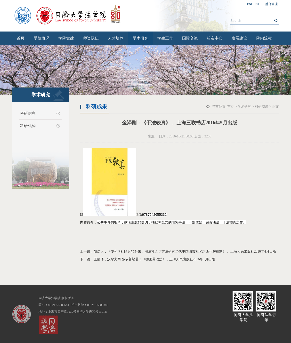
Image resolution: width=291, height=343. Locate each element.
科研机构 (28, 126)
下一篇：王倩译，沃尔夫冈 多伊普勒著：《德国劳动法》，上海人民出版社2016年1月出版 (147, 259)
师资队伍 (91, 38)
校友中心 (214, 38)
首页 (20, 38)
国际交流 (190, 38)
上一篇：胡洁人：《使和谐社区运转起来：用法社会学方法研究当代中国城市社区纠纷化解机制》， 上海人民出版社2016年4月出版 (178, 251)
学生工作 (165, 38)
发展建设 (239, 38)
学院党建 (66, 38)
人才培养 (115, 38)
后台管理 (271, 4)
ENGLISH (253, 4)
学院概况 (41, 38)
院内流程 (264, 38)
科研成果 (261, 106)
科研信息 (28, 113)
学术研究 (140, 38)
